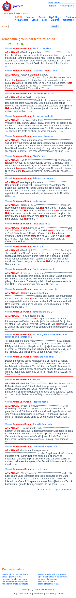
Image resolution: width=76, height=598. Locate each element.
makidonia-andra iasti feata (15, 584)
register (53, 6)
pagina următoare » (63, 489)
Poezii (41, 17)
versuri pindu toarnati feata (15, 574)
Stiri (44, 20)
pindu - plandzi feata (12, 576)
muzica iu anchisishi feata (14, 579)
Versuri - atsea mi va (27, 223)
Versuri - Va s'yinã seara (26, 469)
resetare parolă (67, 6)
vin (13, 593)
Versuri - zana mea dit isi (29, 357)
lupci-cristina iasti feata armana (53, 576)
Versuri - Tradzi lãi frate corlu (28, 424)
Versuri (30, 17)
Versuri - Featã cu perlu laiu (28, 48)
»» (6, 66)
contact (60, 593)
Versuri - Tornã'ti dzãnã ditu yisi (29, 312)
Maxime (55, 20)
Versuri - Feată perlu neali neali (29, 269)
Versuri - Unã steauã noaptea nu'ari (31, 446)
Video (35, 20)
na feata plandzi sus (47, 579)
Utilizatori (68, 20)
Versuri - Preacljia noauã (26, 402)
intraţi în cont (54, 2)
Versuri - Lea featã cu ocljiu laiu (29, 93)
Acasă (18, 17)
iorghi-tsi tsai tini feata (48, 584)
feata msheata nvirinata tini (15, 581)
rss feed (50, 593)
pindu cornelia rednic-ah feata (52, 574)
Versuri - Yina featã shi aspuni (29, 136)
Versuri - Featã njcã (24, 246)
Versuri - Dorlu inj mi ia (25, 201)
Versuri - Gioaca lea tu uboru (31, 70)
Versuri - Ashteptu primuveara (29, 178)
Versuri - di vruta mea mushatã (31, 289)
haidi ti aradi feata (46, 581)
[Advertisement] (37, 528)
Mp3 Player (55, 17)
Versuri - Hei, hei (22, 379)
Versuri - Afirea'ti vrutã (25, 156)
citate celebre (24, 593)
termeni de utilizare (45, 589)
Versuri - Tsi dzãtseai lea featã (29, 116)
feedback (38, 593)
